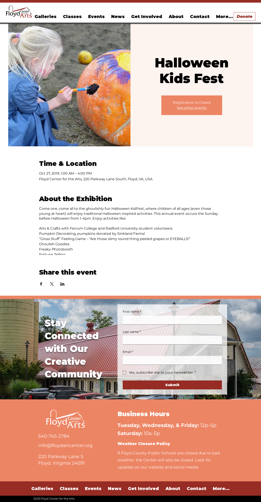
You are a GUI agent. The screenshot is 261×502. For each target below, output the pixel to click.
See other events (191, 108)
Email (128, 352)
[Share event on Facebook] (41, 284)
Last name (131, 332)
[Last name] (171, 340)
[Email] (171, 360)
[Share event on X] (52, 284)
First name (132, 312)
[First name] (171, 320)
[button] (96, 16)
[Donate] (244, 16)
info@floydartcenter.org (65, 445)
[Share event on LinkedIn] (62, 284)
